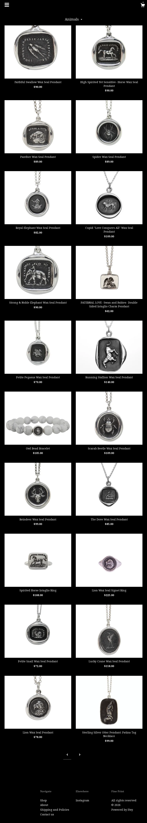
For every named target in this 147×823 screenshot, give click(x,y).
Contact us (47, 814)
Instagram (82, 800)
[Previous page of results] (67, 755)
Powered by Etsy (122, 809)
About (44, 804)
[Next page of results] (80, 755)
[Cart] (143, 6)
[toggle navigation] (7, 5)
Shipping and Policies (54, 809)
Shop (43, 800)
